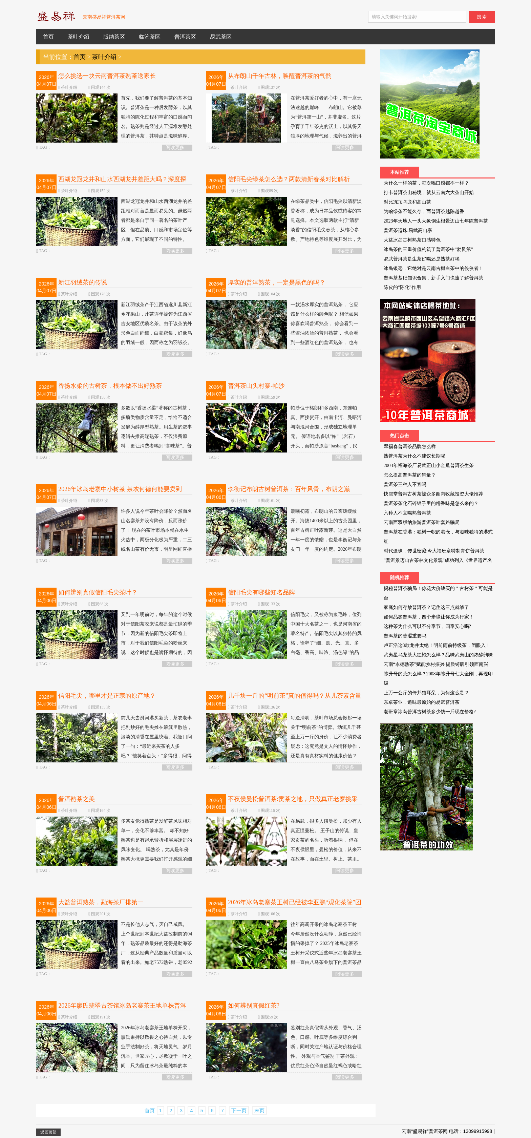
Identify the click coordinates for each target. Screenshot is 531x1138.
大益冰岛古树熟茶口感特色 (412, 240)
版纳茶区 (114, 37)
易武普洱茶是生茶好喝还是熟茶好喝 (422, 258)
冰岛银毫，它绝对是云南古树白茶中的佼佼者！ (433, 268)
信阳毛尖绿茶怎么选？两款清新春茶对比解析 (289, 179)
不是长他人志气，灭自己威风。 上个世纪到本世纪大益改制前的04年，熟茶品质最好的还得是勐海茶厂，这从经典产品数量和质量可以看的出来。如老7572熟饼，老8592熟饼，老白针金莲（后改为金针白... (114, 952)
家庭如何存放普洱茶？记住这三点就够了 (426, 607)
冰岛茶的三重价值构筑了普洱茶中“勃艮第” (428, 249)
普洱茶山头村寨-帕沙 (256, 385)
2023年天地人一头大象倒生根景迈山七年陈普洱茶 (436, 221)
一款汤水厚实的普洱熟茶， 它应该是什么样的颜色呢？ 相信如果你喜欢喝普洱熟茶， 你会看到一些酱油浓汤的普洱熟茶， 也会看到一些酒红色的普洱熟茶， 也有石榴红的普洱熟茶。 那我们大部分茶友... (282, 332)
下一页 (239, 1110)
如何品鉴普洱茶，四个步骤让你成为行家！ (429, 616)
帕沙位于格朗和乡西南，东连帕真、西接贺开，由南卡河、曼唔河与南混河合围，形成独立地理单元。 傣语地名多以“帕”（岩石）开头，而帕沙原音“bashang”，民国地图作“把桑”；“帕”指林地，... (284, 430)
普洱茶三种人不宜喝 (405, 484)
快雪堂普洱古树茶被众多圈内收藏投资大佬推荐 (433, 494)
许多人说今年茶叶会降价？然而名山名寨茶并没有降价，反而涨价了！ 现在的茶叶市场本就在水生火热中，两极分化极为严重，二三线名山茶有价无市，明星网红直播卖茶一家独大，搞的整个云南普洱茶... (114, 539)
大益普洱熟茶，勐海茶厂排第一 (101, 902)
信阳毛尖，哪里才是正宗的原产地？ (107, 695)
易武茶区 (221, 37)
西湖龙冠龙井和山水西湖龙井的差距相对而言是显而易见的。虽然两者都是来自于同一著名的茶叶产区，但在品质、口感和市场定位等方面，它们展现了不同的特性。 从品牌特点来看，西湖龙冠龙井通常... (114, 229)
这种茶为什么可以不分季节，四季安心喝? (427, 626)
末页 (259, 1110)
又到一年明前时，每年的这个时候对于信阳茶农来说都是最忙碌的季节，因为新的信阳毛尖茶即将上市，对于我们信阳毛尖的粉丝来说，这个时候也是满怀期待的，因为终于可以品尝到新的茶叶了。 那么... (114, 642)
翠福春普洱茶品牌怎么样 (410, 446)
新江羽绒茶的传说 (82, 282)
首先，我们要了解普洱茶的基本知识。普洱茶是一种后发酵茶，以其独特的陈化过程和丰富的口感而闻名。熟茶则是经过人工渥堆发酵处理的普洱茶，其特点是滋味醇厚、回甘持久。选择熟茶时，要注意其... (114, 125)
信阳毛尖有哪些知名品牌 (261, 592)
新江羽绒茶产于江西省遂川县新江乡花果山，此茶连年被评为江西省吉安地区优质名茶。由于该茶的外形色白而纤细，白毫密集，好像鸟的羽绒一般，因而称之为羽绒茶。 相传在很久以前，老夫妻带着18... (114, 327)
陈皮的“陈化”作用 (402, 287)
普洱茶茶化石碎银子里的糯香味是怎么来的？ (431, 503)
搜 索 (482, 16)
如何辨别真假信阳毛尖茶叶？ (97, 592)
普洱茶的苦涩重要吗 (405, 635)
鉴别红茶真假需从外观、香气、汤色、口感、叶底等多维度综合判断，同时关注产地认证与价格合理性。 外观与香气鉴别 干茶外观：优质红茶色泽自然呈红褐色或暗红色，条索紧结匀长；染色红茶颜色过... (284, 1055)
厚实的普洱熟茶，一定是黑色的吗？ (276, 282)
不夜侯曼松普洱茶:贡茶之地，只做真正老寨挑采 (293, 799)
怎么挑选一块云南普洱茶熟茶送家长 (107, 75)
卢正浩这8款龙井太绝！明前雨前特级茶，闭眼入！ (437, 645)
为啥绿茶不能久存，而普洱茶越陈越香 (424, 211)
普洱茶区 (185, 37)
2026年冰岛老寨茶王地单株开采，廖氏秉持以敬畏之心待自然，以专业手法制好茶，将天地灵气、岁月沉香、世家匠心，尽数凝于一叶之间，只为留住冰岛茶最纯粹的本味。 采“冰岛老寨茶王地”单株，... (114, 1050)
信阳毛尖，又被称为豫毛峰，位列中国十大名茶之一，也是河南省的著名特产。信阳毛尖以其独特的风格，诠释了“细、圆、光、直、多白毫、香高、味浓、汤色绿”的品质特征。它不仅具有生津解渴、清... (284, 642)
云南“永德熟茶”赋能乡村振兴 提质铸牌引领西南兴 (436, 664)
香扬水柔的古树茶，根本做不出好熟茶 (110, 385)
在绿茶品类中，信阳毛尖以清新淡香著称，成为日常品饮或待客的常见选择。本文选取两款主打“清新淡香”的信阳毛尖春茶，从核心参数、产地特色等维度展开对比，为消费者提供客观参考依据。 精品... (284, 224)
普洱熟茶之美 (76, 799)
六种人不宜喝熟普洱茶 (407, 512)
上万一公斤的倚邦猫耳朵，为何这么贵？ (426, 692)
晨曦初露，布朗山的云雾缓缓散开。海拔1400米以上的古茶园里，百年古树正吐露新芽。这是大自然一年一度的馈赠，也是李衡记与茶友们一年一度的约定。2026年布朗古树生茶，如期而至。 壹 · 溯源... (284, 534)
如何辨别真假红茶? (253, 1005)
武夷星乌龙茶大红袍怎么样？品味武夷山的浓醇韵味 (438, 654)
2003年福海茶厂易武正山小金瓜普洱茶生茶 (429, 465)
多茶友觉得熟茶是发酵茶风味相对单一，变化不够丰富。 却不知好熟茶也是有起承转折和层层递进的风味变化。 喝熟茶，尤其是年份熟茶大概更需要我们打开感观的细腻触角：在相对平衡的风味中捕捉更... (114, 849)
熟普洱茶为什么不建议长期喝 (414, 456)
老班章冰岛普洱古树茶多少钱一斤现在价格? (430, 711)
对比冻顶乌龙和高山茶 (407, 202)
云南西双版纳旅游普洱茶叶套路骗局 (422, 522)
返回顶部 (48, 1132)
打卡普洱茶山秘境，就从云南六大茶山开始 (429, 192)
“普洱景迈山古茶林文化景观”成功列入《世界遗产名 (438, 560)
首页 (48, 37)
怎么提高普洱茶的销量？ (410, 475)
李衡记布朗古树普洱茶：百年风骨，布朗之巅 (289, 489)
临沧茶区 (150, 37)
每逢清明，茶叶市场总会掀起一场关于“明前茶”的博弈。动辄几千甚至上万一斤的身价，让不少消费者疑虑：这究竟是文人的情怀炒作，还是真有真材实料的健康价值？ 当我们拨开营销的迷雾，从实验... (284, 740)
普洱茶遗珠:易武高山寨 (408, 230)
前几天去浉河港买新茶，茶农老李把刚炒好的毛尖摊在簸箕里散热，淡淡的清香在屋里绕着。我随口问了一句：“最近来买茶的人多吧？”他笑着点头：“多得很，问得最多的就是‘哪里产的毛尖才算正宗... (114, 745)
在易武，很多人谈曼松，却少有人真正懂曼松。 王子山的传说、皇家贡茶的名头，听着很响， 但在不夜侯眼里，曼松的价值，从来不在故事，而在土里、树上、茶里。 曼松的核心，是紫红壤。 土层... (284, 844)
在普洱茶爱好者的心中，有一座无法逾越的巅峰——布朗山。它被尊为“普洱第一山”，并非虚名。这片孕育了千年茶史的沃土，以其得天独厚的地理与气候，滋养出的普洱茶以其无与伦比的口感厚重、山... (284, 120)
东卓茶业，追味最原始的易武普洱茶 (422, 702)
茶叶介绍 (78, 37)
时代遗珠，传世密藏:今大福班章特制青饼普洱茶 (434, 550)
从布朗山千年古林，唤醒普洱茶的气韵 (280, 75)
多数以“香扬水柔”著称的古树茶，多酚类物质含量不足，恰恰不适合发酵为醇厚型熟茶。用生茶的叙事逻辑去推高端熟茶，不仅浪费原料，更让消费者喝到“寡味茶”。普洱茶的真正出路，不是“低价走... (114, 430)
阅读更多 (175, 147)
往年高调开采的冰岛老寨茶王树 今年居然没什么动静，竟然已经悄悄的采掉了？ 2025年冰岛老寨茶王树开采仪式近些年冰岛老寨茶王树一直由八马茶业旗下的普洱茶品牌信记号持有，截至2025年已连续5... (284, 952)
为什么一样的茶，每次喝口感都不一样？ (426, 183)
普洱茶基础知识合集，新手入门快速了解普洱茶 (433, 277)
